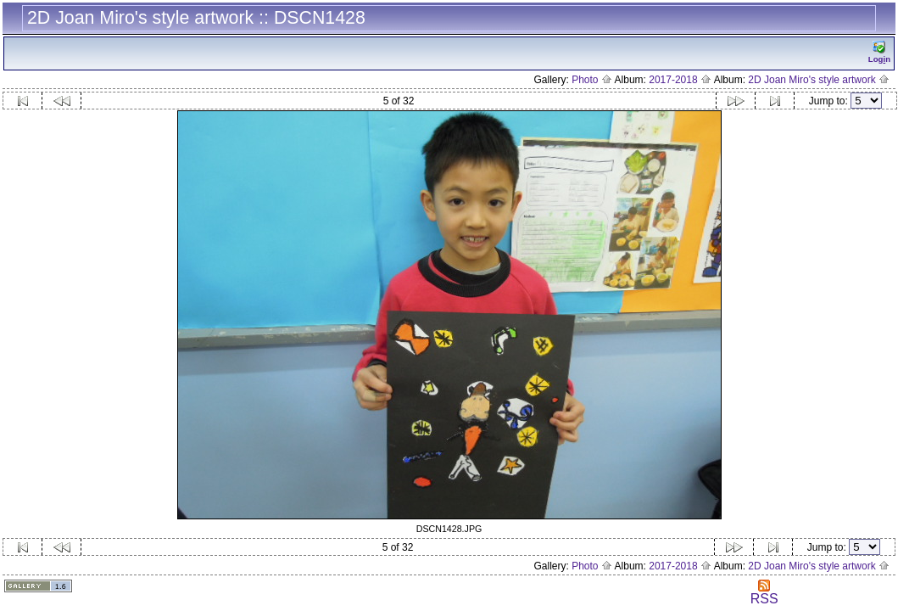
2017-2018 (680, 80)
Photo (592, 80)
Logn (879, 52)
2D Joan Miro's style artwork (819, 80)
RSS (764, 593)
